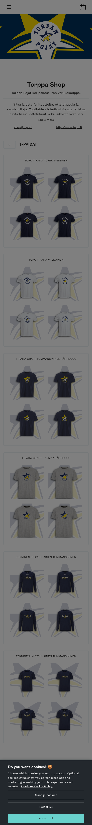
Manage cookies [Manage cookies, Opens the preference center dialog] (46, 797)
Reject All (45, 809)
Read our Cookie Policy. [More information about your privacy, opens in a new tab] (37, 789)
